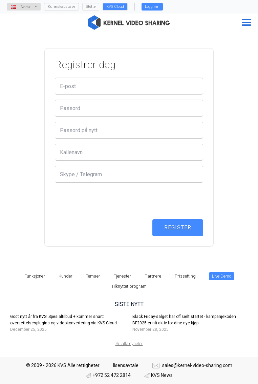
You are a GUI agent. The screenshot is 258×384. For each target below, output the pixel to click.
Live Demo (221, 276)
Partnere (153, 276)
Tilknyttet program (129, 286)
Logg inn (152, 6)
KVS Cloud (115, 6)
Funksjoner (34, 276)
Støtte (90, 6)
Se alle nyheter (129, 343)
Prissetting (185, 276)
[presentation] (106, 201)
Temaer (93, 276)
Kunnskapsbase (61, 6)
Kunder (65, 276)
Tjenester (122, 276)
